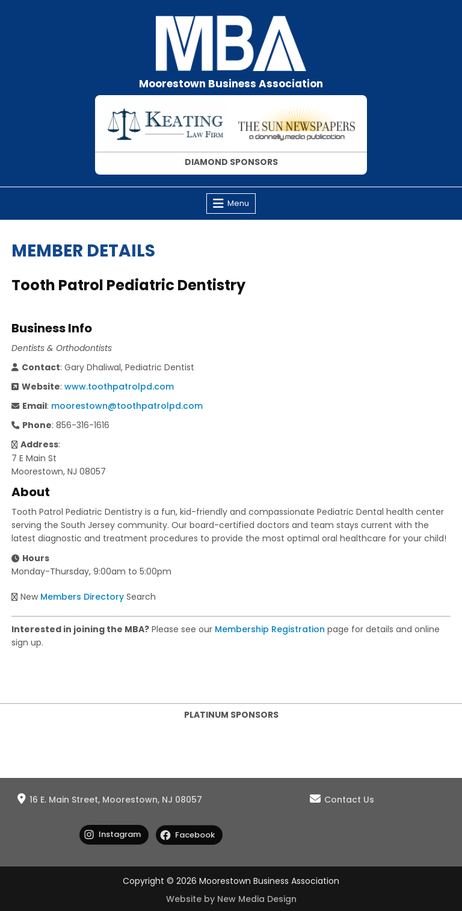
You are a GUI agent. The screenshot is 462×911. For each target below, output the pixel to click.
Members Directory (82, 597)
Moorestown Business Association (231, 83)
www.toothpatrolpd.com (119, 387)
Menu (238, 203)
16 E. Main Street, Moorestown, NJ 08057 (115, 800)
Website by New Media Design (231, 899)
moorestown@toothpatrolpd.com (127, 406)
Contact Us (349, 800)
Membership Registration (270, 629)
